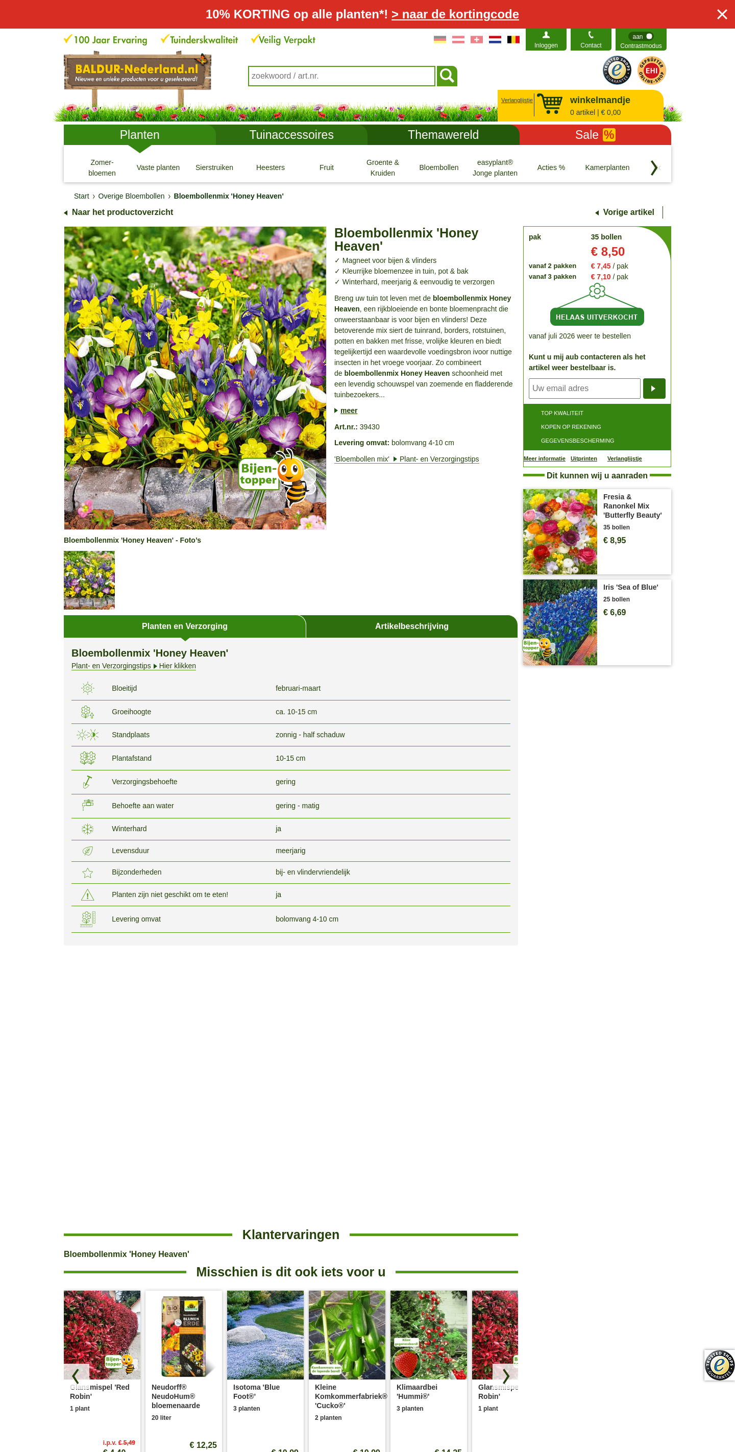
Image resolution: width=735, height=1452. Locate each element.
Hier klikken (133, 666)
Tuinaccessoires (292, 134)
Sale (595, 134)
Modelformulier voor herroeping (522, 1420)
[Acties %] (551, 167)
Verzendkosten (253, 1245)
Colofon (374, 1420)
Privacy (262, 1420)
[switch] (641, 39)
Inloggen (546, 45)
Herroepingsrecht (428, 1420)
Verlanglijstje (515, 100)
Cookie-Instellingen (318, 1420)
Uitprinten (584, 458)
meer (348, 410)
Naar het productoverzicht (122, 212)
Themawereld (443, 134)
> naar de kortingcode (455, 14)
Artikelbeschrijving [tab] (412, 626)
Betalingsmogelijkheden (413, 1261)
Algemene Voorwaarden (198, 1420)
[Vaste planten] (158, 167)
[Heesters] (270, 167)
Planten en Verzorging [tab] (185, 626)
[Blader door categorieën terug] (654, 168)
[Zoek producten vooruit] (505, 1095)
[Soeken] (447, 76)
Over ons (535, 1229)
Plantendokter (397, 1278)
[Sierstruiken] (214, 167)
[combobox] (341, 76)
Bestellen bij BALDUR (264, 1229)
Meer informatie (545, 458)
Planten (140, 134)
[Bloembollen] (439, 167)
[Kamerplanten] (607, 167)
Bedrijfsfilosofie (545, 1245)
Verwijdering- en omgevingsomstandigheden (273, 1267)
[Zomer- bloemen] (102, 167)
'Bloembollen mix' (406, 459)
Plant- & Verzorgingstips (413, 1229)
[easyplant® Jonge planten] (495, 167)
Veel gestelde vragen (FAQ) (419, 1245)
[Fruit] (327, 167)
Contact (590, 45)
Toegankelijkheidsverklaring (564, 1261)
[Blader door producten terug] (76, 1095)
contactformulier (150, 1227)
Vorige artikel (628, 212)
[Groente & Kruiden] (383, 167)
